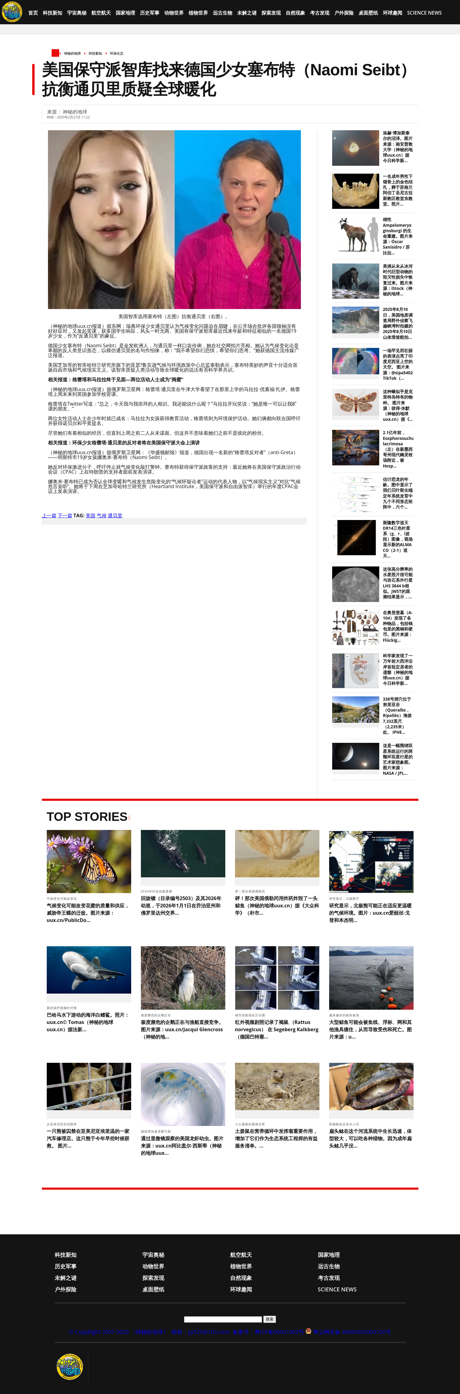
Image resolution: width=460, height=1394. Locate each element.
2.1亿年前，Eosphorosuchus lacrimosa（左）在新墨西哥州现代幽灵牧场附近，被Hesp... (399, 449)
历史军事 (149, 12)
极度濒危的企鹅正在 (156, 1015)
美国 (90, 515)
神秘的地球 (72, 53)
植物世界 (198, 12)
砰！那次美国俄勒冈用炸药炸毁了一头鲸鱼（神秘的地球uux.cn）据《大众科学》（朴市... (277, 905)
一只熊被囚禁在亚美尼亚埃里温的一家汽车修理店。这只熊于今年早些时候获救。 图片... (88, 1138)
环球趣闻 (392, 12)
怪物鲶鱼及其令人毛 (344, 1124)
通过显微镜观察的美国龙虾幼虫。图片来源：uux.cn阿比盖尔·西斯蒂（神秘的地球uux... (182, 1145)
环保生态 (116, 53)
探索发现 (271, 12)
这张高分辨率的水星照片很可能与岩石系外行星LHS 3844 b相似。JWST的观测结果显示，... (398, 583)
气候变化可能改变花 (62, 898)
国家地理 (125, 12)
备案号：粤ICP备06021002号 (268, 1331)
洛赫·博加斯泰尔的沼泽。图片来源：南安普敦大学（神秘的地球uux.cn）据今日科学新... (398, 146)
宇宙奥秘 (77, 12)
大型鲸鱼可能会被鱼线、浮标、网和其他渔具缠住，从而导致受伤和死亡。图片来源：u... (370, 1029)
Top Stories (87, 816)
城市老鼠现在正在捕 (250, 1015)
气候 (102, 515)
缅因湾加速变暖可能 (156, 1131)
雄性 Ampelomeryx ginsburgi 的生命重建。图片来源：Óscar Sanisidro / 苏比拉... (398, 236)
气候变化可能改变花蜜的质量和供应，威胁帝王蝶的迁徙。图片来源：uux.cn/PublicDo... (88, 912)
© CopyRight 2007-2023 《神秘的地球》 (119, 1331)
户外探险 (344, 12)
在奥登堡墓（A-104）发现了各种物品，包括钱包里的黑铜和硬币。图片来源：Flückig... (398, 626)
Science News (424, 12)
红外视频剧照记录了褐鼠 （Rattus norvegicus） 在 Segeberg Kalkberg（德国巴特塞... (277, 1029)
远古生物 (222, 12)
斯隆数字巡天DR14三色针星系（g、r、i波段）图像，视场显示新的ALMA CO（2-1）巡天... (398, 539)
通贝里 (115, 515)
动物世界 (174, 12)
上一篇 (49, 515)
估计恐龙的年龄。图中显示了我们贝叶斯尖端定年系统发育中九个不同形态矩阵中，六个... (398, 493)
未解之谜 (247, 12)
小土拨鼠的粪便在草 (250, 1124)
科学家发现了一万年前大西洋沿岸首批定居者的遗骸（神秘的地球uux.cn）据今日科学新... (398, 669)
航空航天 (101, 12)
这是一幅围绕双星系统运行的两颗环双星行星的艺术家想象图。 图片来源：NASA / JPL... (398, 759)
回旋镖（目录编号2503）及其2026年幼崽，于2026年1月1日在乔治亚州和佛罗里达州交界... (181, 905)
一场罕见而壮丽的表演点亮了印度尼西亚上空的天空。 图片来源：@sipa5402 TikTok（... (398, 364)
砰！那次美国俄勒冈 (250, 891)
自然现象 (295, 12)
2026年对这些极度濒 (157, 891)
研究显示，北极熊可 (344, 898)
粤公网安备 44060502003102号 (352, 1331)
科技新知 (52, 12)
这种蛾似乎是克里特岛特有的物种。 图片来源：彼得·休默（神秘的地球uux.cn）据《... (398, 405)
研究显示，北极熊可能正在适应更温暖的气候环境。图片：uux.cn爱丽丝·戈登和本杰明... (370, 912)
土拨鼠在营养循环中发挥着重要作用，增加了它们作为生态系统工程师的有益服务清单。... (276, 1138)
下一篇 (65, 515)
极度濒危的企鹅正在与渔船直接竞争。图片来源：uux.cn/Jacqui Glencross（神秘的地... (182, 1029)
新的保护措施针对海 (62, 1008)
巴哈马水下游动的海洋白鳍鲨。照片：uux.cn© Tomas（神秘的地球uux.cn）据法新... (88, 1022)
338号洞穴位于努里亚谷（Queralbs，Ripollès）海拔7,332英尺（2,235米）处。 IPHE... (397, 715)
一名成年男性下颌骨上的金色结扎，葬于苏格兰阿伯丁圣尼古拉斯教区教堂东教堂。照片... (398, 190)
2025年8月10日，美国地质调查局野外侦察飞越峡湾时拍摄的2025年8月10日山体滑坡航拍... (398, 323)
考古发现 (319, 12)
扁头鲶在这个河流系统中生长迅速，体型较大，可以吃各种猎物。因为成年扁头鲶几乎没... (370, 1138)
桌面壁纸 (368, 12)
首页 (33, 12)
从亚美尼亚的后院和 (62, 1124)
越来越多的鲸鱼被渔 (344, 1015)
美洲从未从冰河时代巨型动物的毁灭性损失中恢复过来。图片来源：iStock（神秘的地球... (398, 280)
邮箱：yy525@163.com (201, 1331)
